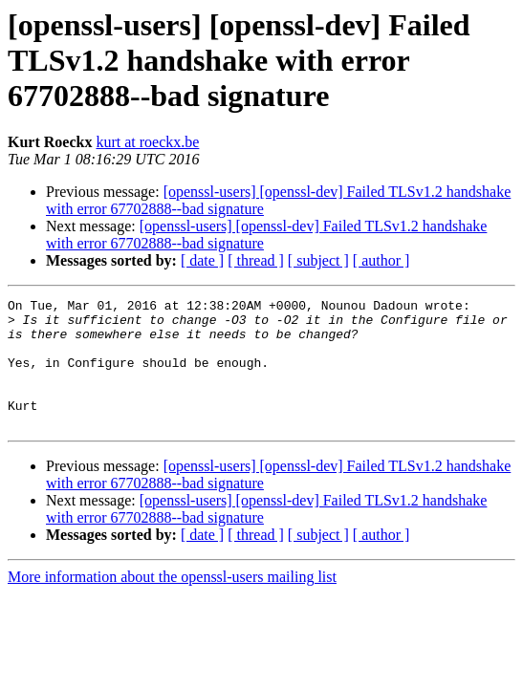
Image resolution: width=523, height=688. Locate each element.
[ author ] (381, 260)
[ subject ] (318, 260)
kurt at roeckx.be (147, 142)
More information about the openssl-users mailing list (172, 602)
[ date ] (202, 260)
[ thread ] (256, 260)
